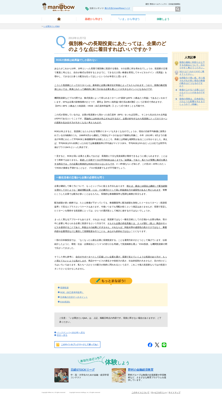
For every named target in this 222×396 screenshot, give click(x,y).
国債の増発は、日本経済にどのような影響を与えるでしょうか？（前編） (192, 101)
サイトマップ (174, 392)
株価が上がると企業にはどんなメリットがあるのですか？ (192, 92)
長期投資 (64, 287)
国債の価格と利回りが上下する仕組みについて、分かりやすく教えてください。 (192, 65)
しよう (163, 19)
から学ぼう (94, 19)
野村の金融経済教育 (140, 369)
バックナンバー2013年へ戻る (71, 332)
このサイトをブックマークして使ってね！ (80, 344)
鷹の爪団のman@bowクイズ (117, 8)
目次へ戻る (62, 335)
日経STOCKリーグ (83, 369)
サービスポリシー (159, 392)
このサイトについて (140, 392)
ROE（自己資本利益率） (72, 292)
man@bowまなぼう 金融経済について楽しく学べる (58, 7)
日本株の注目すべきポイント (74, 297)
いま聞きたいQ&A (51, 26)
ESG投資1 (65, 302)
